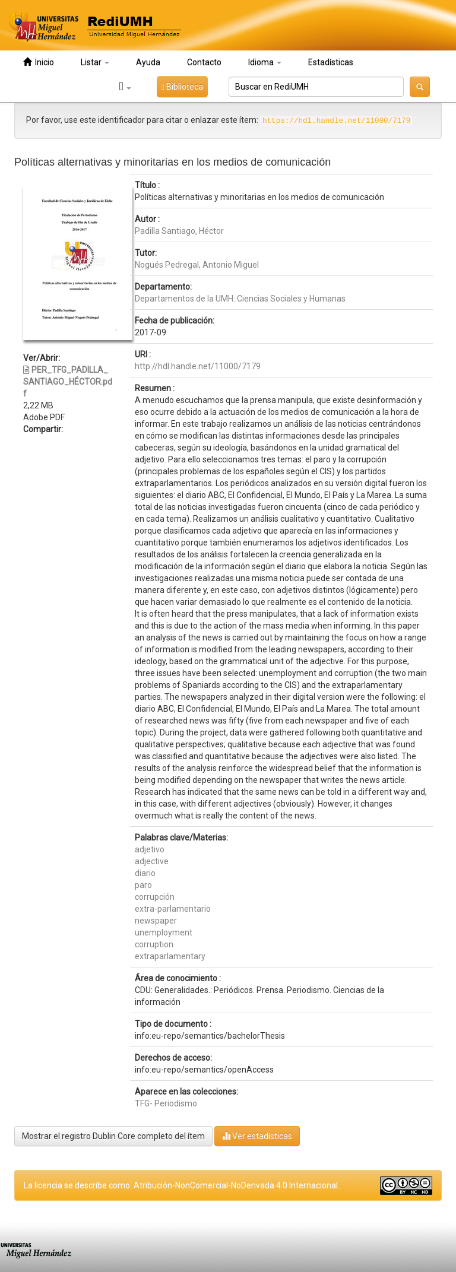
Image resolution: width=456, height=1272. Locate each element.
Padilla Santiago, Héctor (179, 231)
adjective (152, 861)
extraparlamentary (170, 956)
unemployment (163, 932)
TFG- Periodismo (166, 1103)
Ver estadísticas (257, 1136)
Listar (95, 62)
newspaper (156, 920)
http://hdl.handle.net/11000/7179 (198, 366)
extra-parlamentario (173, 908)
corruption (154, 944)
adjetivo (149, 849)
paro (143, 885)
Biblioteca (182, 86)
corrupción (155, 897)
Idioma (264, 62)
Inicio (38, 62)
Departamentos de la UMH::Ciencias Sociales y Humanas (240, 298)
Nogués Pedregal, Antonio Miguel (197, 264)
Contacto (204, 62)
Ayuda (148, 62)
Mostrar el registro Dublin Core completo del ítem (113, 1136)
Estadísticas (330, 62)
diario (145, 873)
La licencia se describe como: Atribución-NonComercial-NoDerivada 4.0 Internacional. (182, 1185)
